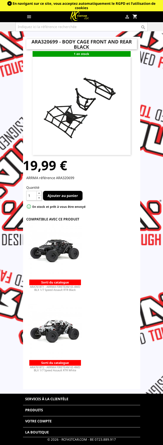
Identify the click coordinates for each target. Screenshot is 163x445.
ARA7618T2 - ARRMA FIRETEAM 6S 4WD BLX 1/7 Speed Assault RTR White (55, 369)
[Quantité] (31, 195)
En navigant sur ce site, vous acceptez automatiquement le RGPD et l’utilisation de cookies (84, 5)
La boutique (37, 432)
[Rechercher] (81, 26)
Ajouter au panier (63, 195)
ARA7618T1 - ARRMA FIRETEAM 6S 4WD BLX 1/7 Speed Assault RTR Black (55, 288)
